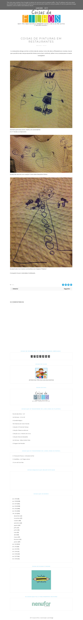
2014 (15, 511)
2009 (15, 551)
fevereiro (16, 539)
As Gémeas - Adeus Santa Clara (21, 440)
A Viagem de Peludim (19, 443)
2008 (15, 554)
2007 (15, 556)
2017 (15, 503)
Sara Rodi (39, 45)
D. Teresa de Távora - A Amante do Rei (23, 456)
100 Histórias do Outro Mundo (21, 423)
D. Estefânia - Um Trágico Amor (21, 459)
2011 (15, 546)
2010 (15, 549)
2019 (15, 498)
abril (15, 534)
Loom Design (50, 617)
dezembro (17, 516)
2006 (15, 558)
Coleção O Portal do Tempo (21, 427)
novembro (17, 518)
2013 (15, 513)
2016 (15, 506)
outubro (16, 520)
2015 (15, 508)
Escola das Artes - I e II (19, 414)
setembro (17, 523)
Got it (46, 8)
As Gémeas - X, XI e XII (19, 417)
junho (15, 530)
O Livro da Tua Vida (18, 462)
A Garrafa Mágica (17, 420)
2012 (15, 544)
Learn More (39, 8)
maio (15, 532)
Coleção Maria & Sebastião (20, 437)
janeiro (16, 542)
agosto (16, 525)
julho (15, 527)
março (16, 537)
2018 (15, 501)
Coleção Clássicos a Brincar (20, 430)
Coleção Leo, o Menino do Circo (22, 433)
